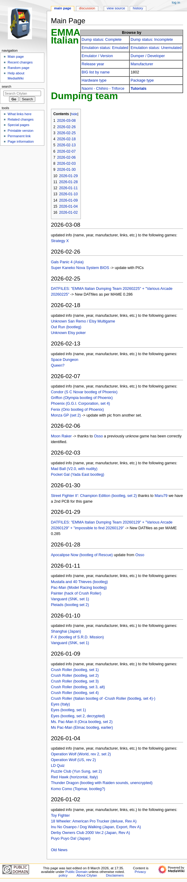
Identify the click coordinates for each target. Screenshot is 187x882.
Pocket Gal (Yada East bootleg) (77, 474)
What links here (19, 114)
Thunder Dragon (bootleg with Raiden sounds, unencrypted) (102, 783)
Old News (59, 850)
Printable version (20, 130)
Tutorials (139, 88)
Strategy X (60, 241)
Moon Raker (61, 436)
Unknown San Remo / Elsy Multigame (83, 321)
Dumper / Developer (148, 56)
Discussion (87, 8)
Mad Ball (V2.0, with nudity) (74, 469)
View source (116, 8)
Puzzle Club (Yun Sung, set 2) (76, 771)
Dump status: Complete (102, 39)
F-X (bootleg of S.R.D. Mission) (77, 637)
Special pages (18, 125)
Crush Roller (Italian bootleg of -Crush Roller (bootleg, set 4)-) (103, 698)
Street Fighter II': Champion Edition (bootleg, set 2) (94, 496)
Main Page (62, 8)
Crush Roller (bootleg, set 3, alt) (78, 687)
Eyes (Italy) (60, 704)
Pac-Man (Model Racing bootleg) (79, 587)
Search (6, 86)
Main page (16, 56)
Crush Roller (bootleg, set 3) (75, 681)
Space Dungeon (64, 360)
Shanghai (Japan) (66, 631)
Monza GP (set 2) (66, 415)
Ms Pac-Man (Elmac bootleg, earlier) (82, 727)
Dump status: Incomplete (152, 39)
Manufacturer (142, 64)
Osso (98, 436)
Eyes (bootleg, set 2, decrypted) (78, 716)
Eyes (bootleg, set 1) (68, 710)
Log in (176, 2)
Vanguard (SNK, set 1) (70, 599)
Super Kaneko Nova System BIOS (80, 268)
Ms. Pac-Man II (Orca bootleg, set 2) (82, 722)
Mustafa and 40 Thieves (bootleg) (79, 582)
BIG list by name (96, 72)
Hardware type (94, 80)
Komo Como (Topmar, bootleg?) (78, 789)
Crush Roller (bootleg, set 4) (75, 693)
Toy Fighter (60, 815)
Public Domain (76, 872)
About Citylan (87, 875)
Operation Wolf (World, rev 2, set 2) (81, 754)
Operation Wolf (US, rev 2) (73, 760)
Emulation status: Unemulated (156, 48)
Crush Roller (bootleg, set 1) (75, 670)
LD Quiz (58, 766)
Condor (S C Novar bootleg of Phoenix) (84, 392)
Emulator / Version (97, 56)
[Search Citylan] (22, 93)
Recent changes (20, 62)
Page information (21, 141)
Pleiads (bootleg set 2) (70, 605)
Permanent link (19, 136)
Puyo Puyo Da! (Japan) (70, 838)
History (138, 8)
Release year (93, 64)
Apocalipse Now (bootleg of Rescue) (82, 555)
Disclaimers (115, 875)
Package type (142, 80)
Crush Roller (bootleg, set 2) (75, 675)
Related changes (20, 119)
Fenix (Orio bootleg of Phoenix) (77, 409)
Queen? (58, 365)
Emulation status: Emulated (105, 48)
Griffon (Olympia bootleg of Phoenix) (82, 398)
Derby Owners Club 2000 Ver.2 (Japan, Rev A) (90, 833)
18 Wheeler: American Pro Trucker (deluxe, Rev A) (94, 821)
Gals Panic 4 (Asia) (67, 262)
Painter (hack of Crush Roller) (76, 593)
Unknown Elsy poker (68, 333)
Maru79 (160, 496)
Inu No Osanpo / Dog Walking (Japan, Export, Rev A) (96, 827)
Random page (18, 68)
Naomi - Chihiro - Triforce (103, 88)
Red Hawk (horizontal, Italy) (74, 777)
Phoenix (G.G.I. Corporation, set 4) (80, 403)
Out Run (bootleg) (66, 327)
